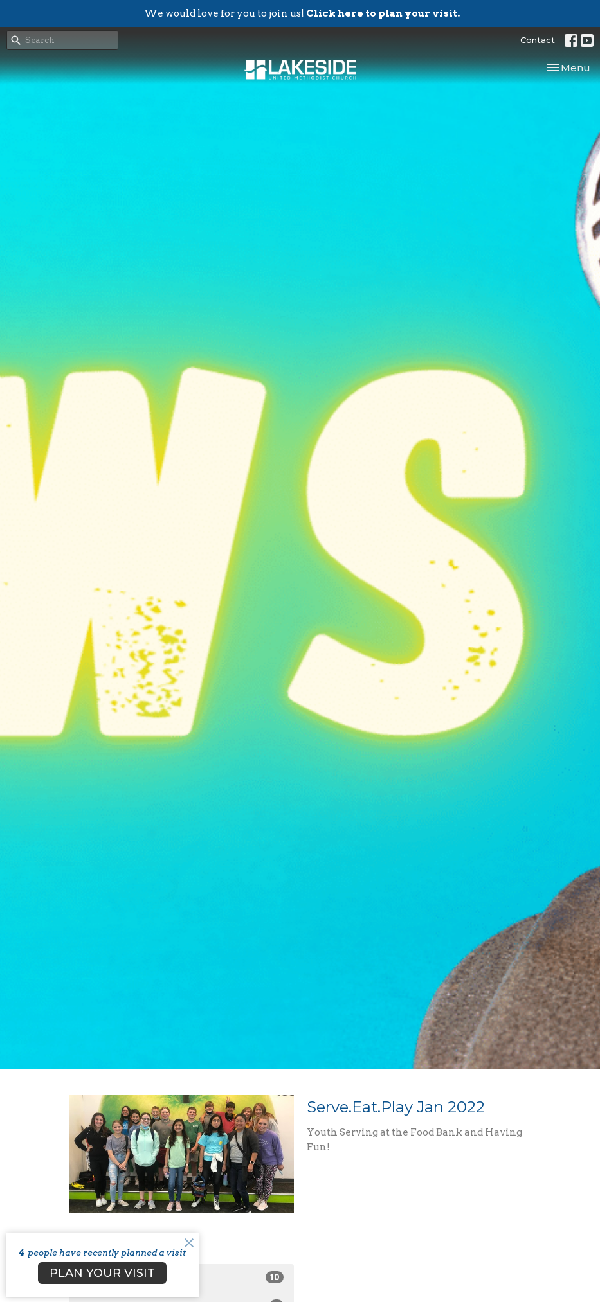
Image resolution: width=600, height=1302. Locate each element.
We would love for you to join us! (302, 13)
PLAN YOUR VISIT (102, 1273)
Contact (537, 40)
